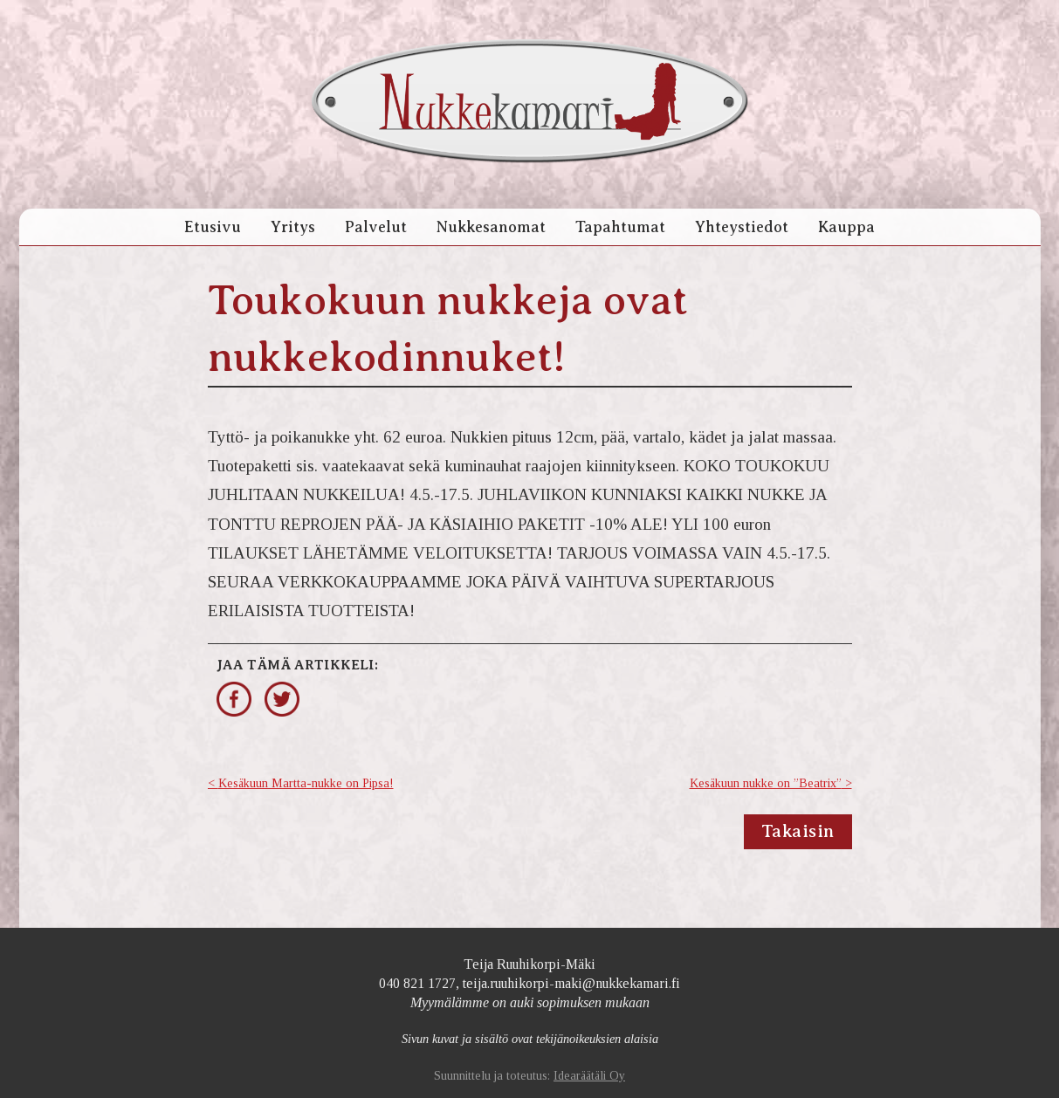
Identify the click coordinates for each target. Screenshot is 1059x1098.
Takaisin (798, 831)
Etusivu (212, 227)
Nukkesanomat (491, 227)
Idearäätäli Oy (589, 1075)
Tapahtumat (620, 227)
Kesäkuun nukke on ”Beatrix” (766, 783)
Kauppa (846, 227)
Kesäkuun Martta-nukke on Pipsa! (306, 783)
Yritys (293, 227)
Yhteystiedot (741, 227)
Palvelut (376, 227)
